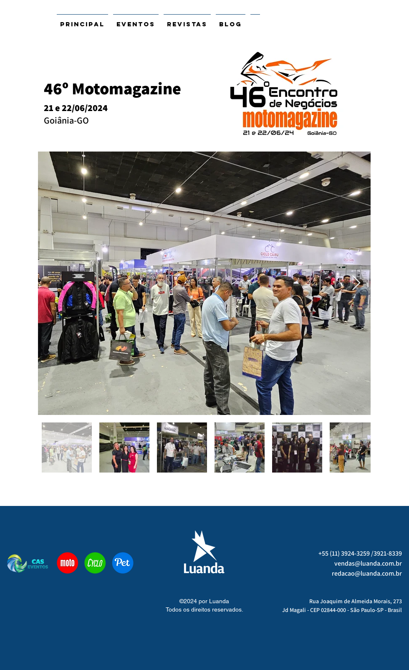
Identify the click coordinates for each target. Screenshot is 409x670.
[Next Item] (356, 283)
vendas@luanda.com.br (368, 563)
